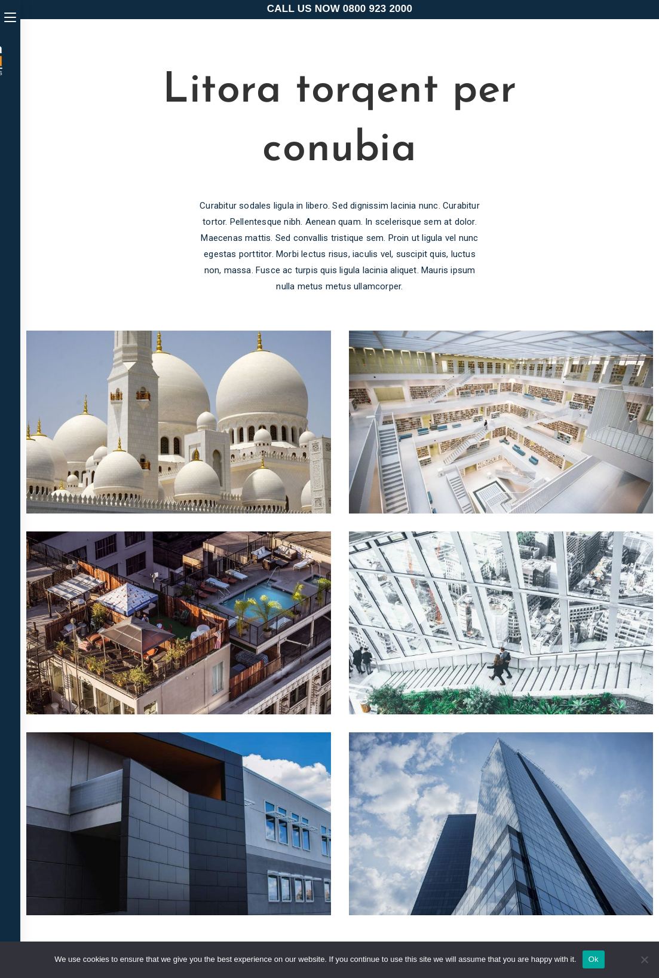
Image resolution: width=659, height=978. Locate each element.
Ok (593, 959)
